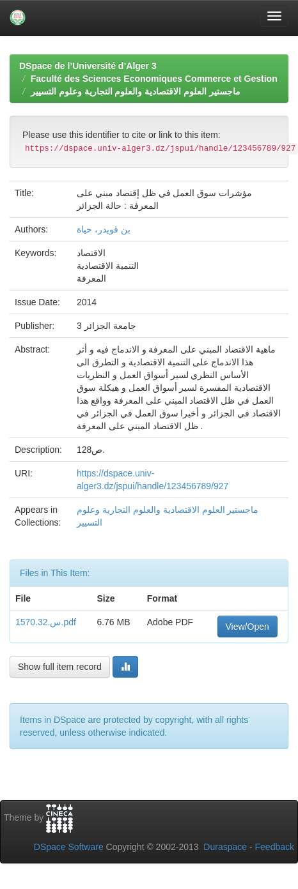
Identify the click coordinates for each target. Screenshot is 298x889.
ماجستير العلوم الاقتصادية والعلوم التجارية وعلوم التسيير (135, 91)
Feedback (274, 847)
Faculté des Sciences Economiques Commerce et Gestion (154, 78)
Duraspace (225, 847)
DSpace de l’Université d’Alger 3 (88, 66)
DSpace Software (69, 847)
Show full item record (60, 667)
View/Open (247, 626)
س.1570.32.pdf (45, 622)
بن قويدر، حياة (103, 229)
